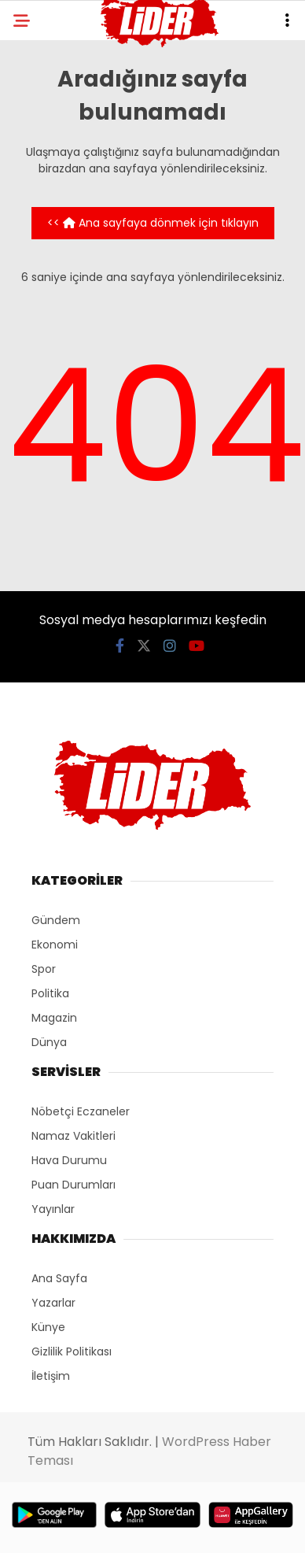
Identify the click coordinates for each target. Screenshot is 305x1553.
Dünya (49, 1042)
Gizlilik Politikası (71, 1351)
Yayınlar (53, 1209)
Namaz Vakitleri (73, 1136)
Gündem (55, 920)
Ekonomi (54, 944)
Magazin (54, 1018)
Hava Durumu (69, 1160)
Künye (48, 1327)
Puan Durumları (73, 1184)
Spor (43, 969)
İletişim (50, 1376)
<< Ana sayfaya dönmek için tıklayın (153, 223)
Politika (50, 993)
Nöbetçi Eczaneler (80, 1111)
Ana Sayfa (59, 1278)
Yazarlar (53, 1303)
